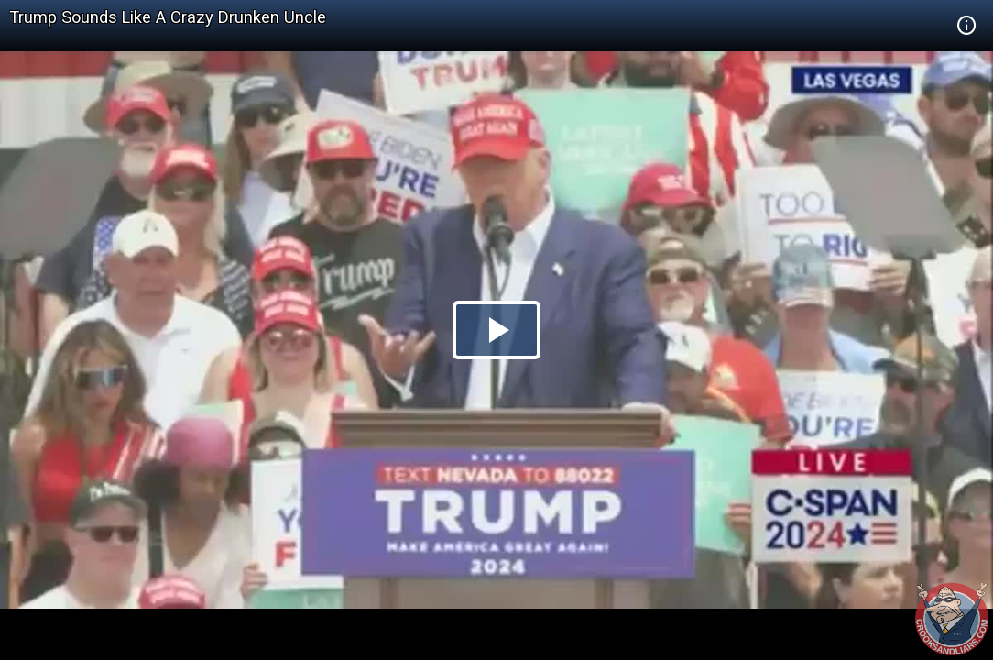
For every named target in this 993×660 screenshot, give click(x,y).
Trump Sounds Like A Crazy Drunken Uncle (167, 17)
